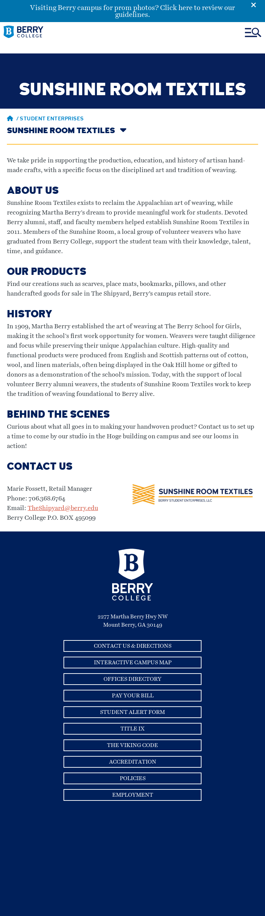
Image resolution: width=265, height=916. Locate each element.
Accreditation (132, 762)
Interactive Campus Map (132, 662)
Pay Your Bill (133, 695)
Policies (133, 778)
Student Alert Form (132, 712)
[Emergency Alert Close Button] (258, 4)
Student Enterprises (52, 119)
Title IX (132, 728)
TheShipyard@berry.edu (63, 508)
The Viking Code (132, 745)
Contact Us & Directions (132, 646)
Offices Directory (132, 679)
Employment (132, 795)
